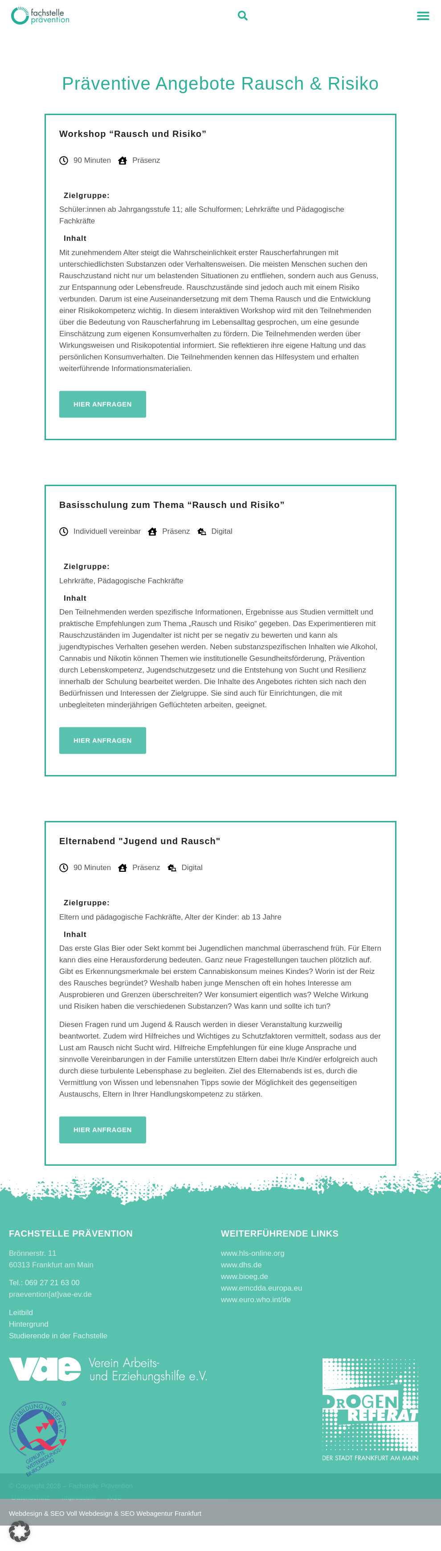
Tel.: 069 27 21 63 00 (44, 1283)
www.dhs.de (241, 1265)
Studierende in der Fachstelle (58, 1336)
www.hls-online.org (253, 1253)
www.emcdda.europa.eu (261, 1288)
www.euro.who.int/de (256, 1299)
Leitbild (21, 1312)
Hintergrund (29, 1324)
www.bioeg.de (244, 1276)
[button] (423, 15)
